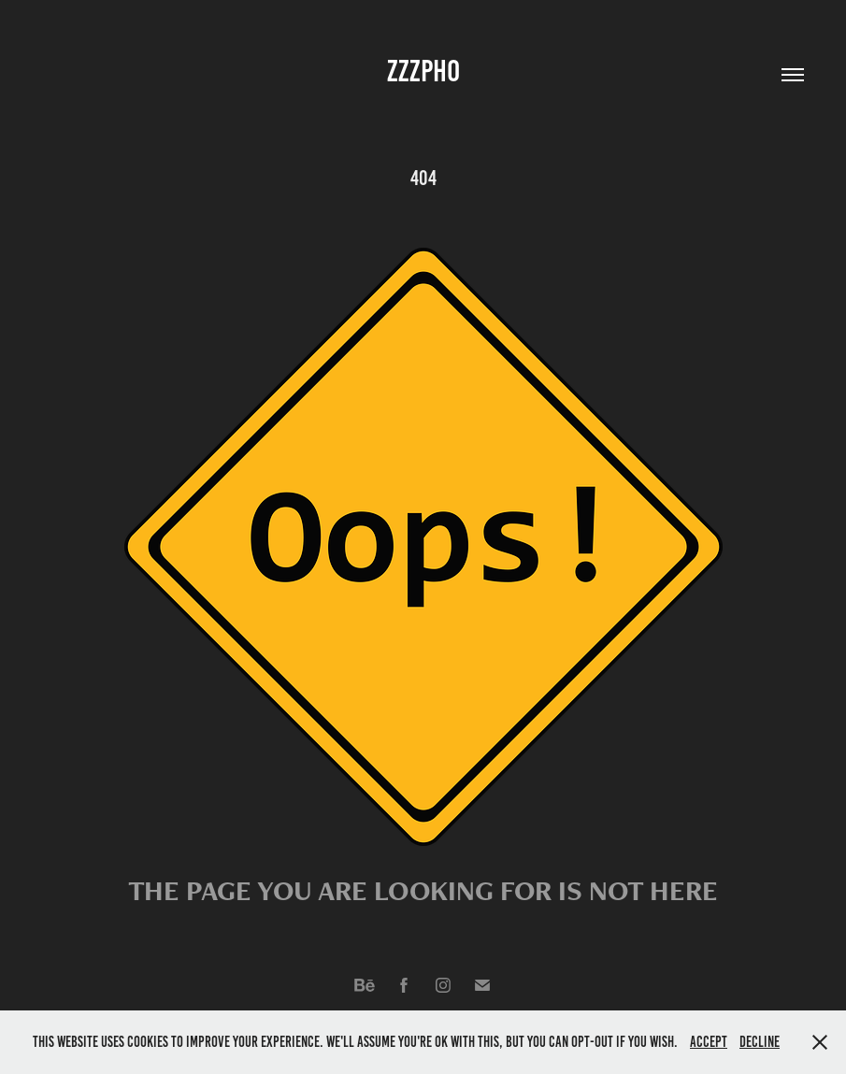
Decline (759, 1042)
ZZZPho (423, 71)
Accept (708, 1042)
